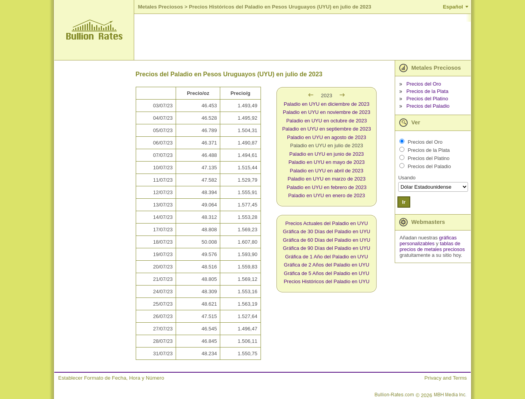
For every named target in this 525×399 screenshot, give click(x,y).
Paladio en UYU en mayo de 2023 (326, 162)
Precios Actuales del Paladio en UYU (326, 223)
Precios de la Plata (427, 91)
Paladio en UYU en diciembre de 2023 (327, 104)
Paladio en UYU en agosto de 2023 (326, 137)
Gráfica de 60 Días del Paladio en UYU (326, 240)
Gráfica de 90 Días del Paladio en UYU (326, 248)
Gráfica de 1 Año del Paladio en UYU (326, 257)
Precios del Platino (427, 98)
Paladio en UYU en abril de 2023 (326, 171)
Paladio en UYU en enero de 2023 (326, 195)
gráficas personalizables (427, 240)
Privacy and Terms (446, 378)
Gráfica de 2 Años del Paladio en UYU (326, 265)
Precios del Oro (423, 84)
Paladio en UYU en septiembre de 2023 (326, 129)
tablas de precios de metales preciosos (432, 246)
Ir (404, 202)
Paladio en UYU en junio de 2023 (326, 154)
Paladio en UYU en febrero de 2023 (326, 187)
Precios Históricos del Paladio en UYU (327, 281)
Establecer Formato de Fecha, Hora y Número (111, 378)
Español (453, 7)
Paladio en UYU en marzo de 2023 (327, 179)
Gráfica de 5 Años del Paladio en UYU (326, 273)
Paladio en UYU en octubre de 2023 (326, 121)
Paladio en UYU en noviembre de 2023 (326, 112)
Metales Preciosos (160, 7)
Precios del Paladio (427, 106)
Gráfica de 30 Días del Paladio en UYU (326, 231)
